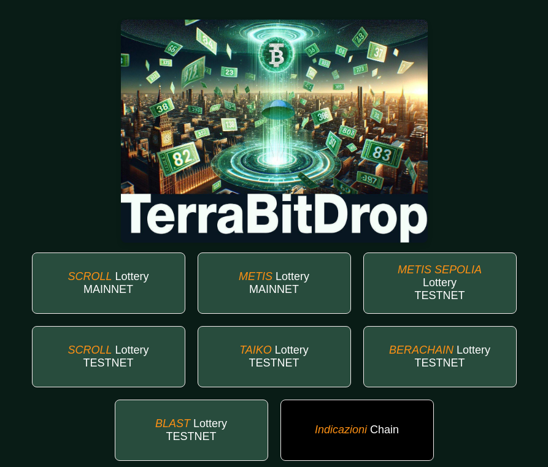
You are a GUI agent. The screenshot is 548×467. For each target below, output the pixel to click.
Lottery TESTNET (440, 283)
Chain (357, 429)
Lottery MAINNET (108, 282)
